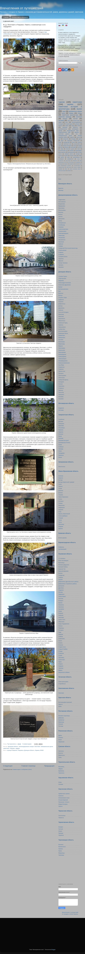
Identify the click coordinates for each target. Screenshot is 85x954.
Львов (60, 611)
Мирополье (61, 755)
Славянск (61, 388)
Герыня (60, 486)
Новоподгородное (63, 233)
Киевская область (64, 533)
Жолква (60, 592)
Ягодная (60, 526)
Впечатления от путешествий (21, 8)
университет (70, 159)
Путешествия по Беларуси (20, 17)
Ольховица (61, 427)
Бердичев (61, 408)
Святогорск (61, 377)
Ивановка (61, 316)
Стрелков (61, 653)
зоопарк (78, 154)
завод (61, 149)
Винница (60, 190)
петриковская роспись (66, 165)
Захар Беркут (62, 596)
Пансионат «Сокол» (64, 802)
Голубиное (61, 419)
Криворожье (61, 337)
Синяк (60, 444)
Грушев (60, 579)
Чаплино (60, 265)
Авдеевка (61, 280)
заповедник (75, 129)
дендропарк (67, 142)
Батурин (60, 827)
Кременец (61, 771)
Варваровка (61, 206)
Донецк (60, 306)
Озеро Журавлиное (63, 623)
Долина (60, 492)
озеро (66, 125)
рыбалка (66, 147)
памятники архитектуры (70, 115)
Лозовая (60, 784)
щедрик (17, 748)
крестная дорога (63, 134)
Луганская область (65, 677)
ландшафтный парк (73, 130)
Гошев (60, 488)
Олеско (60, 626)
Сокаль (60, 642)
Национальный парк (64, 132)
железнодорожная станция (26, 746)
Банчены (60, 844)
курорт (60, 125)
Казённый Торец (62, 322)
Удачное (60, 390)
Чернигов (61, 835)
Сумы (60, 757)
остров (80, 163)
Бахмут (60, 287)
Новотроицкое (62, 358)
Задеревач (61, 594)
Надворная (61, 507)
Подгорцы (61, 628)
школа (78, 137)
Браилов (60, 188)
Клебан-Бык (61, 329)
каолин (60, 155)
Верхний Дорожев (63, 571)
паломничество (62, 129)
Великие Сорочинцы (64, 715)
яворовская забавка (64, 672)
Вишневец (61, 766)
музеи (79, 109)
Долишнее (61, 585)
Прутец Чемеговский (64, 513)
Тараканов (61, 741)
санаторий (73, 147)
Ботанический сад (62, 150)
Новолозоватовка (63, 229)
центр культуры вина (75, 168)
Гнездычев (61, 575)
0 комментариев (26, 744)
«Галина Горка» (62, 276)
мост (66, 122)
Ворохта (60, 478)
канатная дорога (70, 149)
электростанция (62, 170)
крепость (75, 127)
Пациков (60, 509)
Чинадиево (61, 453)
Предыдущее (49, 766)
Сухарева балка (62, 256)
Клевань (60, 737)
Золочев (60, 598)
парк (63, 111)
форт (66, 168)
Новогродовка (62, 356)
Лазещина (61, 423)
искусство (65, 139)
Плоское (60, 434)
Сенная (60, 384)
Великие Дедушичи (63, 564)
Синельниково (62, 250)
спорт (78, 149)
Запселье (61, 751)
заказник (64, 127)
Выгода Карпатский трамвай (66, 482)
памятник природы (64, 117)
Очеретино (61, 367)
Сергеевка (61, 386)
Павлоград (61, 235)
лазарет (65, 163)
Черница (60, 668)
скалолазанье (76, 157)
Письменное (61, 239)
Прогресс (61, 373)
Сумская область (64, 746)
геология (80, 147)
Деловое (60, 421)
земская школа (69, 154)
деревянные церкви (75, 111)
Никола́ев (61, 617)
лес (77, 134)
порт (61, 147)
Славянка (61, 254)
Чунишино (61, 394)
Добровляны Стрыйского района (67, 583)
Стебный (60, 446)
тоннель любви (76, 167)
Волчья (60, 214)
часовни (61, 120)
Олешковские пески (63, 797)
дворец (77, 132)
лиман (80, 155)
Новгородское (62, 354)
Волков (60, 573)
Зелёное (60, 310)
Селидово (61, 381)
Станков (60, 645)
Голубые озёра (62, 297)
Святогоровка (62, 375)
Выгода (60, 480)
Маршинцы (61, 853)
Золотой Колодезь (63, 312)
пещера (80, 145)
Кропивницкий (62, 549)
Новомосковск (62, 231)
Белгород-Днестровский (65, 702)
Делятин (60, 490)
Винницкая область (65, 183)
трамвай (60, 168)
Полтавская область (65, 711)
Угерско (60, 664)
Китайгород (61, 225)
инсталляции (71, 162)
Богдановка (61, 204)
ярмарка (69, 170)
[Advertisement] (70, 85)
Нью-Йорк (61, 365)
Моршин (60, 613)
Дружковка (61, 308)
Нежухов (60, 615)
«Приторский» (62, 278)
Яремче (60, 528)
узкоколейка (77, 144)
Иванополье (61, 320)
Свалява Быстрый (63, 440)
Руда (59, 632)
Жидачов (60, 590)
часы (59, 145)
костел (75, 118)
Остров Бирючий (63, 800)
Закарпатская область (66, 414)
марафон (71, 163)
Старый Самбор (62, 649)
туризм (61, 102)
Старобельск (62, 683)
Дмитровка (61, 218)
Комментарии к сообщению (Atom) (22, 769)
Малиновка (61, 341)
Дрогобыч (61, 588)
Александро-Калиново (64, 282)
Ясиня (60, 457)
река (63, 113)
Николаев (61, 693)
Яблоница (61, 524)
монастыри (76, 120)
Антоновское (62, 201)
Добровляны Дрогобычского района (68, 581)
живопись (75, 160)
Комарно (60, 600)
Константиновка (62, 331)
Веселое (60, 212)
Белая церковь (62, 537)
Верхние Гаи (61, 569)
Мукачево (61, 425)
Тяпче (60, 522)
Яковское (61, 455)
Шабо (60, 706)
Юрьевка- (61, 267)
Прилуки (60, 833)
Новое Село (61, 619)
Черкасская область (65, 811)
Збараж (60, 768)
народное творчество (73, 140)
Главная (5, 17)
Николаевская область (66, 688)
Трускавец (61, 657)
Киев (59, 179)
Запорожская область (66, 462)
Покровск (12, 748)
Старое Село (62, 647)
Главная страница (28, 766)
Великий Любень (63, 567)
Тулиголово (61, 659)
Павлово (60, 430)
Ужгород (60, 449)
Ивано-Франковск (63, 497)
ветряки (71, 150)
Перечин (60, 432)
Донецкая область (13, 746)
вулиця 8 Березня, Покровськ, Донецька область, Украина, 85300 (25, 750)
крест (62, 140)
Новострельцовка (63, 681)
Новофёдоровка (62, 360)
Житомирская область (66, 403)
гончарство (60, 160)
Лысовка (60, 339)
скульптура (69, 124)
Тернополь (61, 773)
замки (60, 122)
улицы (80, 113)
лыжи (74, 145)
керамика (78, 162)
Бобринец (61, 547)
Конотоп (60, 753)
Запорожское (62, 222)
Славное (60, 252)
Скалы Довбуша (62, 516)
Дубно (60, 735)
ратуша (77, 124)
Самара (60, 246)
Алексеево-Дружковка (64, 284)
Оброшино (61, 621)
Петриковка (61, 237)
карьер (60, 130)
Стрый (60, 655)
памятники (6, 748)
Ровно (60, 739)
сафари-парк (61, 167)
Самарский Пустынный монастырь (68, 248)
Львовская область (65, 554)
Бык (59, 291)
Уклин (60, 451)
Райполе (60, 244)
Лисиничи (61, 605)
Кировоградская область (67, 542)
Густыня (60, 829)
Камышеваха (62, 327)
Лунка (60, 851)
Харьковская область (65, 777)
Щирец (60, 670)
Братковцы (61, 562)
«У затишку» (61, 558)
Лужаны (60, 848)
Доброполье (61, 303)
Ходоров (60, 666)
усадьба (72, 137)
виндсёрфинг (78, 150)
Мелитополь (61, 466)
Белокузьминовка (63, 289)
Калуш (60, 499)
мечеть (62, 157)
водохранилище (71, 152)
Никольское (61, 350)
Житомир (61, 410)
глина (78, 158)
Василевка (61, 208)
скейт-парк (68, 167)
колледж (60, 163)
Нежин (60, 831)
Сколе (60, 640)
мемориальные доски (47, 746)
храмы (71, 113)
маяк (76, 163)
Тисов (60, 520)
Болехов (60, 476)
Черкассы (61, 817)
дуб (59, 139)
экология (79, 117)
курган (80, 139)
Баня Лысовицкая (63, 560)
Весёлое (60, 293)
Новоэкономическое (64, 363)
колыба (66, 155)
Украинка (61, 258)
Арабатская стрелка (64, 793)
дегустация (68, 160)
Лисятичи (61, 607)
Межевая (60, 227)
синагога (79, 125)
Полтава (60, 726)
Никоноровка (62, 352)
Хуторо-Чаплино (63, 263)
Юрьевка (60, 398)
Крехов (60, 602)
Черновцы (61, 855)
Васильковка (62, 210)
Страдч (60, 651)
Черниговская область (66, 822)
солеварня (61, 159)
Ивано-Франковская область (68, 471)
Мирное (60, 346)
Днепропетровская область (68, 195)
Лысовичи (61, 609)
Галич (60, 484)
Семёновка (61, 638)
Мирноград (61, 344)
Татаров (60, 518)
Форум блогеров (67, 145)
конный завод (73, 155)
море (68, 157)
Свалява (60, 438)
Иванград (61, 314)
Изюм (60, 782)
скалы (73, 142)
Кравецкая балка (63, 333)
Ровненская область (65, 731)
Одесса (60, 704)
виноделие (62, 152)
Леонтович (37, 746)
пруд (72, 125)
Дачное (60, 216)
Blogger (53, 949)
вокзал (65, 118)
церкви (70, 104)
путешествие (77, 165)
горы (68, 120)
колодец (73, 139)
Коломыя (60, 501)
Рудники (60, 634)
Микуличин (61, 505)
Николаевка (61, 348)
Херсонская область (65, 789)
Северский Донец (63, 379)
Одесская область (64, 697)
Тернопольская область (66, 762)
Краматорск (61, 335)
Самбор (60, 636)
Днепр (60, 220)
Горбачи (60, 577)
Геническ (60, 795)
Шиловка (60, 396)
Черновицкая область (66, 840)
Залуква (60, 494)
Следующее (7, 766)
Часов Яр (61, 392)
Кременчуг (61, 720)
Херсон (60, 806)
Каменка (60, 325)
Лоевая (60, 503)
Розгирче (60, 630)
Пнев (59, 511)
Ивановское (61, 318)
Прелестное (61, 371)
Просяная (61, 241)
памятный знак (67, 144)
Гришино (60, 301)
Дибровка (61, 717)
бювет (59, 142)
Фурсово (60, 260)
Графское (61, 299)
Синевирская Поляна (64, 442)
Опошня (60, 724)
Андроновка (61, 199)
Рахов (60, 436)
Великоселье (62, 846)
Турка (60, 661)
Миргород (61, 722)
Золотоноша (61, 815)
